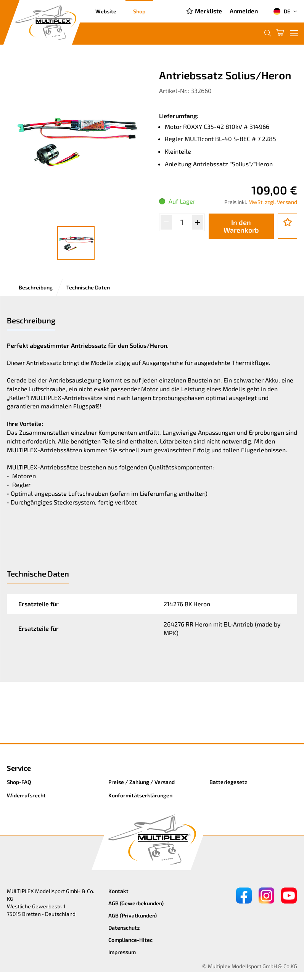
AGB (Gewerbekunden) (136, 903)
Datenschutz (124, 927)
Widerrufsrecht (26, 795)
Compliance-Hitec (130, 940)
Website (105, 11)
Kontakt (118, 891)
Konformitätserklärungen (140, 795)
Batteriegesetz (228, 782)
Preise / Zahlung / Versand (141, 782)
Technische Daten (88, 287)
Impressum (122, 952)
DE (281, 11)
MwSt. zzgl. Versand (272, 202)
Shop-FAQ (19, 782)
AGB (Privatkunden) (132, 915)
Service (19, 768)
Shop (139, 11)
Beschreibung (36, 287)
